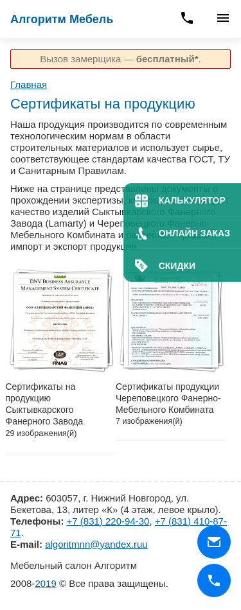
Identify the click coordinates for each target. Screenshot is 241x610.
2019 (45, 583)
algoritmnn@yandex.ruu (96, 544)
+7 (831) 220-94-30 (108, 521)
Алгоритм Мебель (61, 19)
